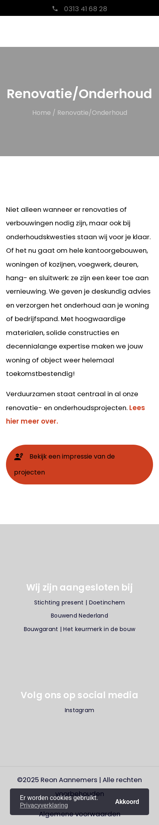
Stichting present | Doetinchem (79, 602)
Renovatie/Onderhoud (92, 112)
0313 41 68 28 (84, 9)
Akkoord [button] (127, 801)
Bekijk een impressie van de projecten (64, 464)
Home (41, 112)
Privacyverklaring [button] (44, 805)
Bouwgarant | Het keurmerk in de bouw (80, 629)
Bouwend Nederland (79, 616)
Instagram (80, 710)
